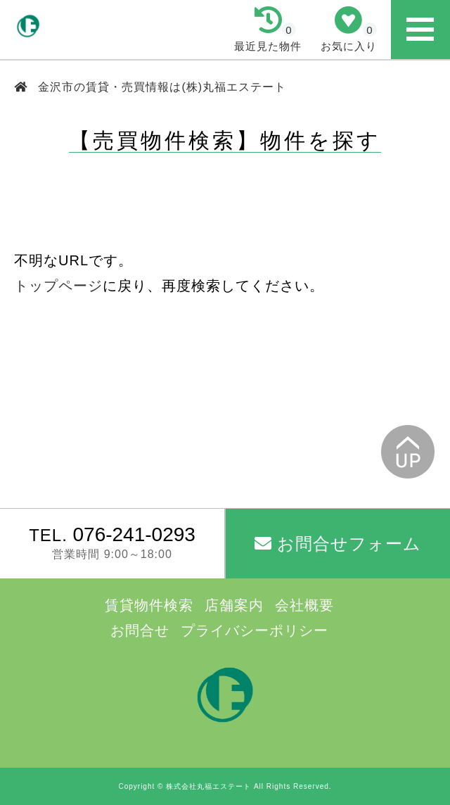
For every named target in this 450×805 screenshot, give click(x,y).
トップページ (58, 285)
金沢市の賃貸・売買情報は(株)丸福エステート (160, 87)
